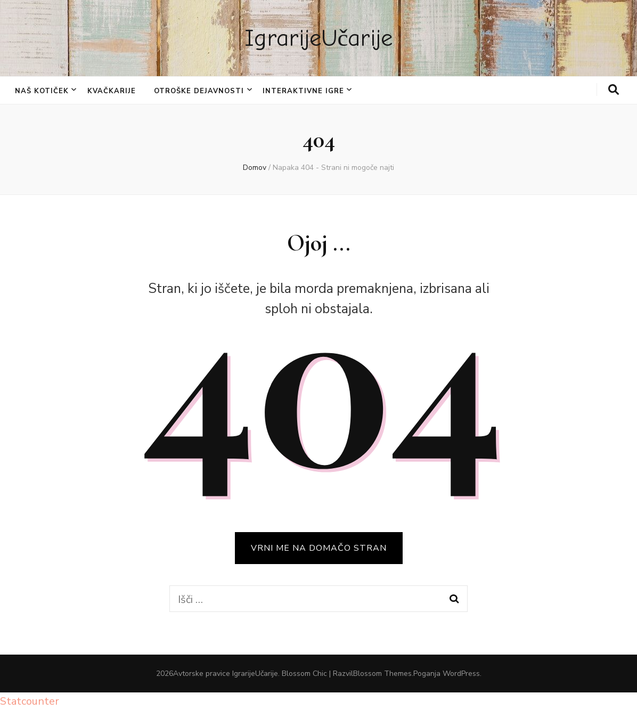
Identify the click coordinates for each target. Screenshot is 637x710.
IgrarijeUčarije (318, 38)
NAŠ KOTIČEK (42, 91)
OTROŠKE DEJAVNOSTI (199, 91)
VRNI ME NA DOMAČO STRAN (319, 548)
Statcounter (29, 701)
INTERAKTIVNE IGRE (303, 91)
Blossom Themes (382, 673)
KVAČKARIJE (111, 91)
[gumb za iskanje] (613, 90)
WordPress (461, 673)
